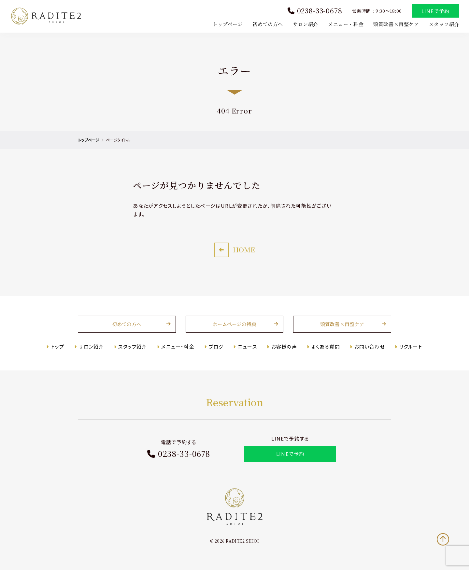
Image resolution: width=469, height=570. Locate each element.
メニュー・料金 (345, 24)
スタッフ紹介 (444, 24)
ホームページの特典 (235, 324)
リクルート (410, 346)
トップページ (228, 24)
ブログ (216, 346)
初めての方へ (267, 24)
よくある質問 (325, 346)
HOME (244, 250)
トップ (58, 346)
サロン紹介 (305, 24)
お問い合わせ (369, 346)
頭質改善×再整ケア (396, 24)
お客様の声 (284, 346)
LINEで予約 (435, 11)
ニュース (247, 346)
